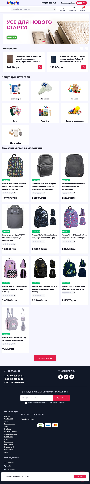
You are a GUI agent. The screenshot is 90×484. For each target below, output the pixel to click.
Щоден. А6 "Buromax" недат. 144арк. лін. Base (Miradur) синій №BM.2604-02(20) (72, 59)
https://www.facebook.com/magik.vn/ (60, 377)
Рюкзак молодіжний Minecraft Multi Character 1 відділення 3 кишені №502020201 (14, 186)
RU (84, 3)
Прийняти (80, 476)
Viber (9, 466)
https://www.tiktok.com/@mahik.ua (66, 377)
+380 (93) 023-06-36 (13, 379)
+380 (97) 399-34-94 (14, 376)
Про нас (7, 416)
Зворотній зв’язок (10, 434)
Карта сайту (8, 442)
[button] (43, 41)
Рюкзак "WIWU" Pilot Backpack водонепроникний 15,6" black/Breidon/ (73, 186)
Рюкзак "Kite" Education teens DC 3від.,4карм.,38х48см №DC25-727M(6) (44, 289)
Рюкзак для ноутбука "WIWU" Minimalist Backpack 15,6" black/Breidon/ (13, 237)
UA (79, 3)
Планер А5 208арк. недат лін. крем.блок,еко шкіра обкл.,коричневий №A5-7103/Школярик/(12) (29, 59)
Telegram (11, 462)
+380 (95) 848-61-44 (14, 382)
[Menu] (3, 3)
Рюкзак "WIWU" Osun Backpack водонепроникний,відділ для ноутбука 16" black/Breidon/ (44, 186)
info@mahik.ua (27, 419)
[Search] (54, 9)
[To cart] (40, 67)
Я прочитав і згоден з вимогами (46, 402)
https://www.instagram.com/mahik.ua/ (72, 377)
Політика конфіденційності (43, 402)
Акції (6, 452)
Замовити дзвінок (68, 3)
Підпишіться (61, 398)
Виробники (8, 444)
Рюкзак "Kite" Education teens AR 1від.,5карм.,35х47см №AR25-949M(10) (14, 289)
